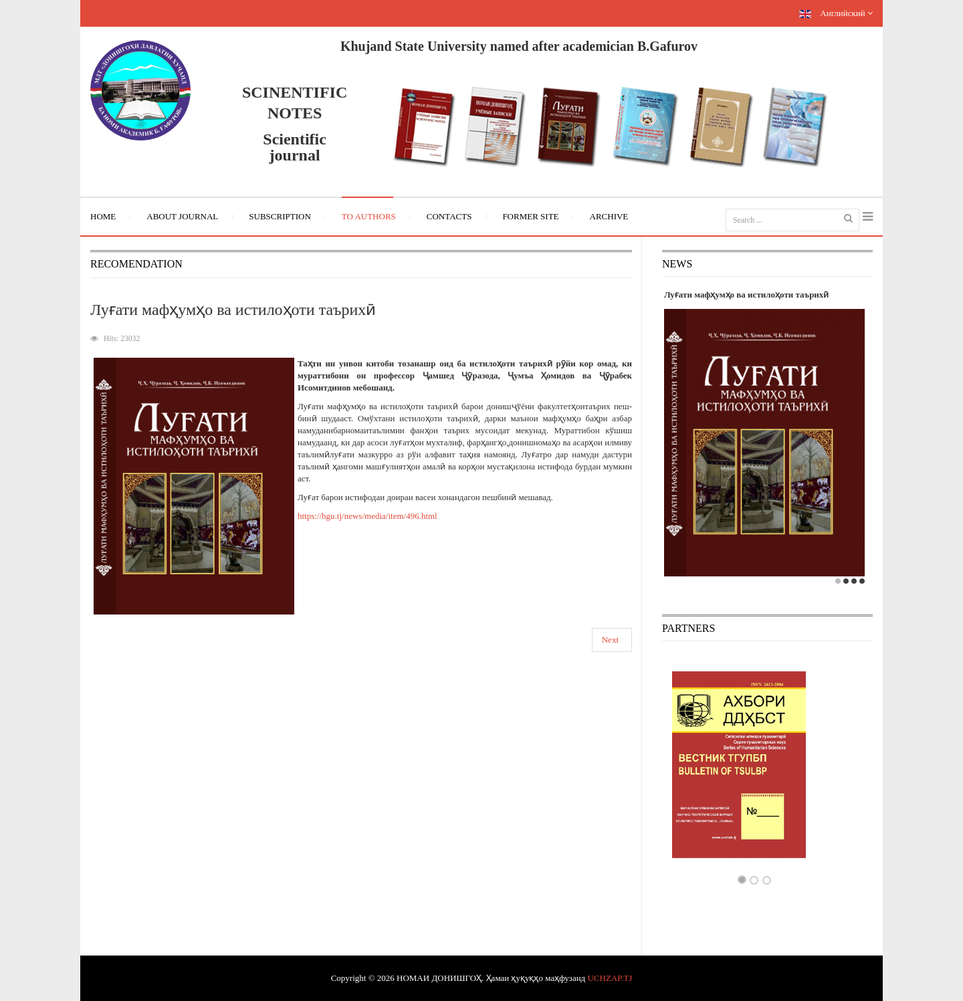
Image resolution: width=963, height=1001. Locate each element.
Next (610, 640)
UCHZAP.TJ (609, 978)
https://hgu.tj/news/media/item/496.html (367, 516)
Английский (836, 13)
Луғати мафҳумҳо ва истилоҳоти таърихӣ (233, 309)
